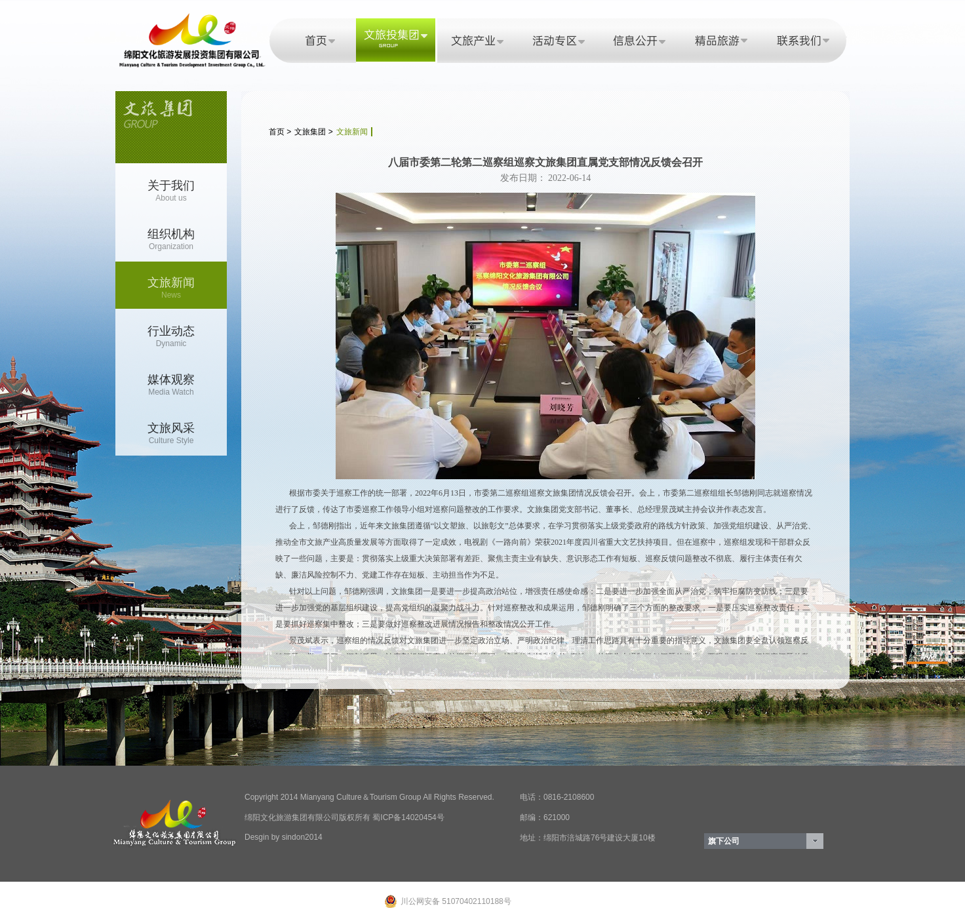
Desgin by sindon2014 (284, 837)
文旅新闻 (352, 131)
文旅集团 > (313, 131)
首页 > (280, 131)
